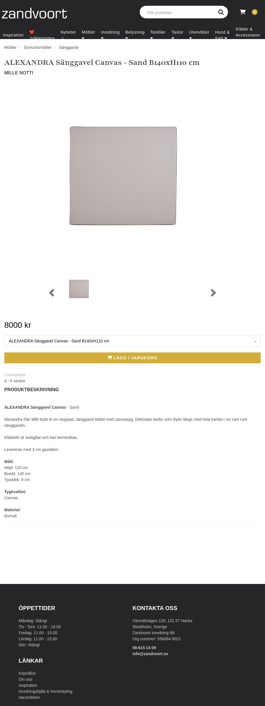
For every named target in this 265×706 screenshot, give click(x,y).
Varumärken (29, 697)
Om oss (25, 679)
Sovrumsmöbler (38, 47)
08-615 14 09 (144, 647)
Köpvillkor (27, 673)
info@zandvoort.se (150, 653)
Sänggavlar (69, 47)
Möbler (10, 47)
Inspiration (28, 685)
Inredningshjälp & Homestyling (46, 691)
